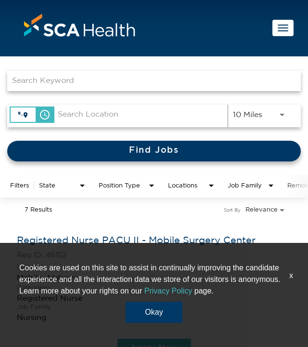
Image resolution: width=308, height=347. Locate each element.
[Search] (154, 151)
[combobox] (149, 80)
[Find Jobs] (154, 151)
